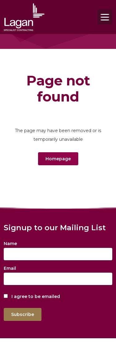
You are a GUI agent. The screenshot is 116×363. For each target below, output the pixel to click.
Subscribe (22, 314)
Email (10, 268)
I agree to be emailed (35, 296)
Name (10, 243)
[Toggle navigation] (104, 17)
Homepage (58, 159)
